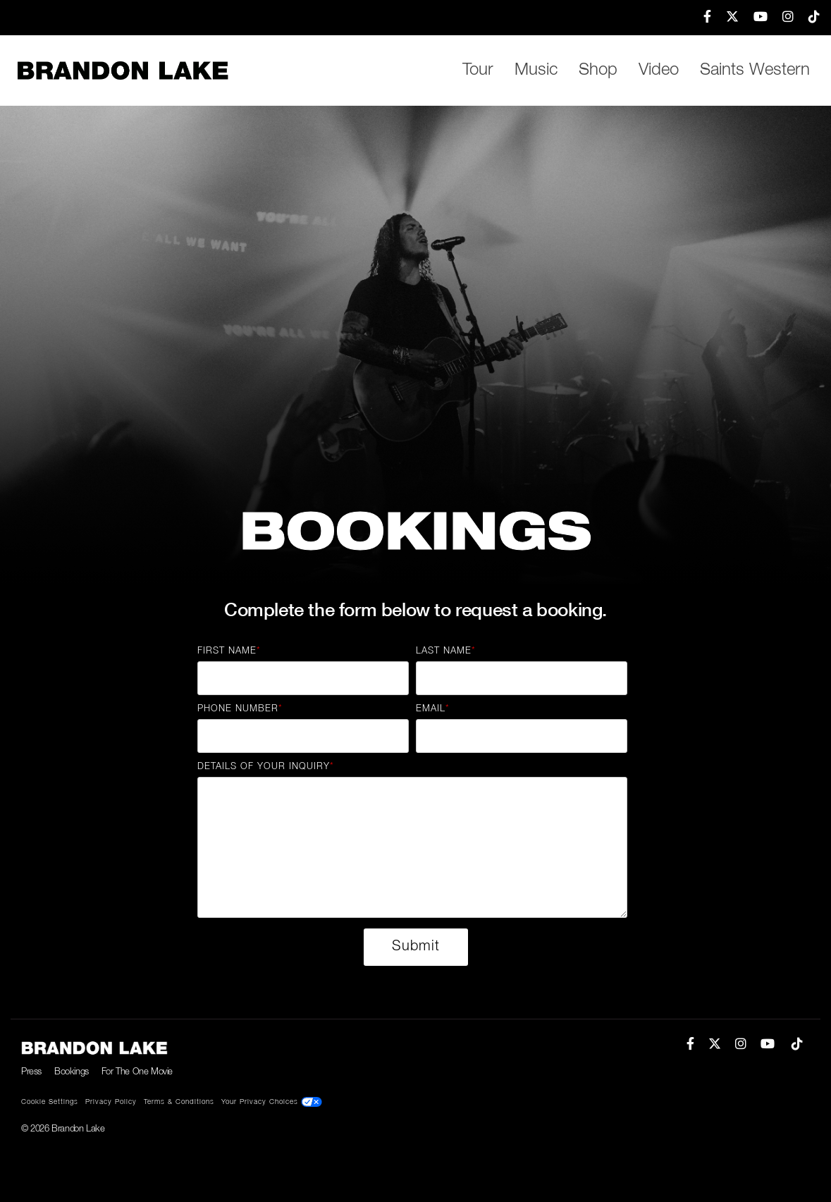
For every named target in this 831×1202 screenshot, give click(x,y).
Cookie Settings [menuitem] (49, 1102)
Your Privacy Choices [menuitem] (271, 1102)
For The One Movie (137, 1072)
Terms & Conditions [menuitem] (179, 1102)
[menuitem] (700, 18)
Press (31, 1072)
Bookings (71, 1072)
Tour (477, 70)
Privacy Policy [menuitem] (111, 1102)
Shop (598, 70)
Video (659, 70)
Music (536, 70)
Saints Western (755, 70)
